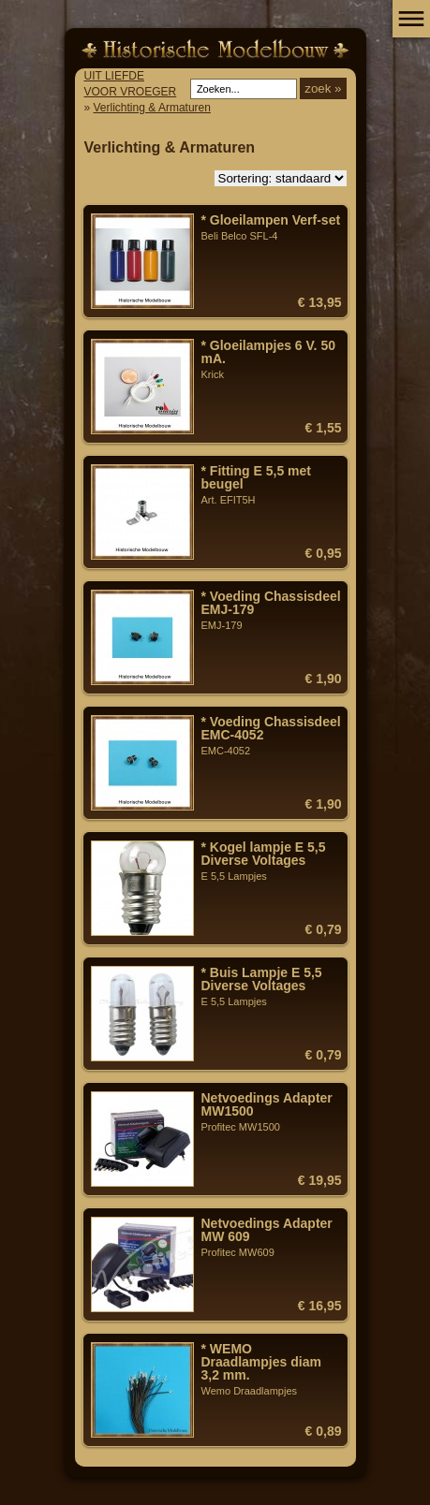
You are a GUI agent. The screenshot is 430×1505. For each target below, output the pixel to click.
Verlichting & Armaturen (152, 107)
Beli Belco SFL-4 (271, 227)
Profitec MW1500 (271, 1111)
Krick (271, 359)
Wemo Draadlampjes (271, 1369)
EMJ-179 (271, 610)
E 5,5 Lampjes (271, 861)
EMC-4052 (271, 735)
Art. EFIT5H (271, 484)
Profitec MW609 (271, 1237)
